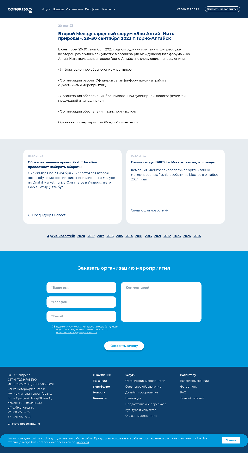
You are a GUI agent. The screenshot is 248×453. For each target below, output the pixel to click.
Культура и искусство (140, 410)
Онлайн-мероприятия (141, 415)
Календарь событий (194, 381)
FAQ (183, 392)
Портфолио (92, 9)
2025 (197, 236)
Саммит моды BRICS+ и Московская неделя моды (173, 162)
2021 (157, 236)
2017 (100, 236)
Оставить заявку (124, 346)
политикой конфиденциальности (76, 332)
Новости (58, 9)
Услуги (46, 9)
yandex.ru (82, 442)
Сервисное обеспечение (143, 386)
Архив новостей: (61, 236)
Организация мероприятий (145, 381)
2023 (177, 236)
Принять (231, 440)
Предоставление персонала (145, 404)
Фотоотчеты (188, 386)
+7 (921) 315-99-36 (19, 417)
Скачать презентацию (24, 423)
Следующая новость (147, 210)
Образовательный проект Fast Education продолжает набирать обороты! (62, 164)
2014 (129, 236)
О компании (74, 9)
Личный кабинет (192, 398)
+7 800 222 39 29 (19, 412)
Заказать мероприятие (222, 8)
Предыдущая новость (49, 215)
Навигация (133, 398)
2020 (81, 236)
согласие (70, 326)
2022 (167, 236)
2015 (119, 236)
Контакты (108, 9)
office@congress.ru (21, 407)
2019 (91, 236)
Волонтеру (188, 375)
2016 (110, 236)
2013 (148, 236)
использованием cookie (184, 438)
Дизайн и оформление (141, 392)
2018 (138, 236)
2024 (187, 236)
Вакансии (100, 381)
